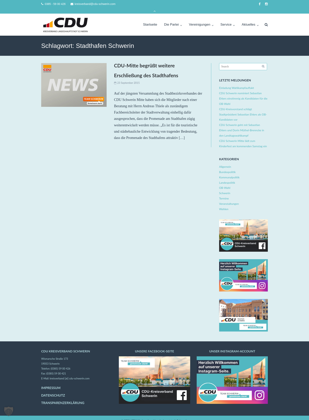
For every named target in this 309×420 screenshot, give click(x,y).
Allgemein (225, 161)
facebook (260, 4)
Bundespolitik (227, 166)
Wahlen (223, 203)
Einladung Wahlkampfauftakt (236, 82)
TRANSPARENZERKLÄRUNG (62, 398)
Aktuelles (248, 19)
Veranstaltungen (229, 198)
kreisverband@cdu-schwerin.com (95, 4)
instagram (266, 4)
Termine (224, 193)
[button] (8, 411)
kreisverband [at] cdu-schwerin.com (69, 373)
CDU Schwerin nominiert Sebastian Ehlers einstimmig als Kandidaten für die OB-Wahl (243, 93)
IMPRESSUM (50, 382)
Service (226, 19)
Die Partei (171, 19)
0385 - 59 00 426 (55, 4)
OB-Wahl (224, 182)
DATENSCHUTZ (53, 390)
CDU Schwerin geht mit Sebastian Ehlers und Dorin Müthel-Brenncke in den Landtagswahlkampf (241, 125)
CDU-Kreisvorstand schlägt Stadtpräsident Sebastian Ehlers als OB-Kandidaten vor (243, 109)
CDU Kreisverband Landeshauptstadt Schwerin (159, 415)
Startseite (150, 19)
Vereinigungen (199, 19)
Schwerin (224, 187)
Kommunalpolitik (229, 171)
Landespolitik (227, 177)
